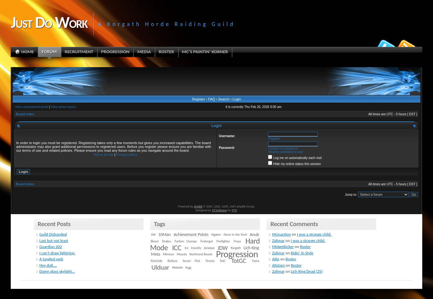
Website (177, 267)
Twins (255, 261)
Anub (254, 234)
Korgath (236, 248)
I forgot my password (283, 148)
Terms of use (103, 154)
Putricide (156, 261)
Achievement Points (191, 234)
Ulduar (160, 267)
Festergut (207, 241)
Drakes (166, 241)
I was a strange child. (314, 234)
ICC (176, 247)
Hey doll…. (48, 265)
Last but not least (54, 240)
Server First (191, 261)
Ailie (275, 259)
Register (198, 99)
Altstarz (278, 265)
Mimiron (168, 254)
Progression (237, 254)
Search (223, 99)
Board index (25, 114)
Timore (209, 261)
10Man (164, 234)
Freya (237, 241)
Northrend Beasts (200, 254)
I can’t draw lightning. (58, 253)
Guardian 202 (51, 246)
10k (153, 234)
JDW (222, 247)
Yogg (188, 267)
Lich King (251, 248)
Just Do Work (49, 22)
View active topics (63, 107)
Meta (155, 254)
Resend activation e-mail (285, 152)
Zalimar (278, 240)
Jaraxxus (209, 248)
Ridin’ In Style (302, 253)
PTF (234, 210)
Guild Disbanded (53, 234)
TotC (222, 261)
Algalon (216, 234)
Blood (154, 241)
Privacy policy (126, 154)
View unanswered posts (31, 107)
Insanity (196, 248)
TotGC (238, 260)
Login (236, 99)
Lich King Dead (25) (307, 271)
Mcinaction (281, 234)
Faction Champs (186, 241)
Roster (305, 246)
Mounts (182, 254)
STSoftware (219, 210)
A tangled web (52, 259)
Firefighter (223, 241)
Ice (186, 248)
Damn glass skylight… (57, 271)
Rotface (172, 261)
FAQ (211, 99)
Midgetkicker (283, 246)
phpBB (198, 206)
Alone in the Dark (235, 234)
